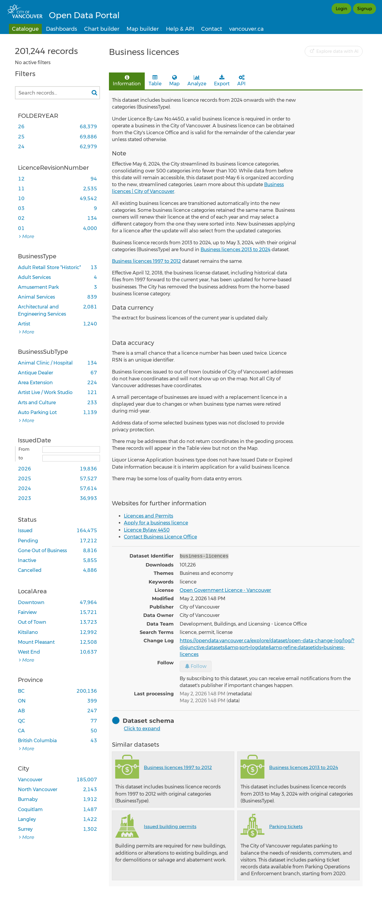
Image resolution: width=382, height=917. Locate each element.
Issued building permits (170, 826)
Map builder (143, 29)
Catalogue (25, 29)
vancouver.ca (246, 29)
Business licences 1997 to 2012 (146, 261)
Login (341, 8)
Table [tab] (155, 81)
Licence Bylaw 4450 (147, 530)
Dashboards (61, 29)
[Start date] (71, 449)
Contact (211, 29)
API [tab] (241, 81)
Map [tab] (174, 81)
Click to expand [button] (142, 728)
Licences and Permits (148, 516)
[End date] (71, 458)
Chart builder (101, 29)
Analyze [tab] (196, 81)
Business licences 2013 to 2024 (235, 249)
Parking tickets (286, 826)
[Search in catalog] (94, 92)
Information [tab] (127, 81)
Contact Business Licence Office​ (160, 537)
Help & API (180, 29)
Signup (364, 8)
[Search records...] (57, 92)
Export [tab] (221, 81)
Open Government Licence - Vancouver (225, 589)
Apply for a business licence (156, 523)
